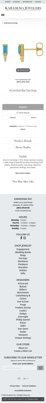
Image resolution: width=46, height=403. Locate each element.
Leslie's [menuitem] (23, 310)
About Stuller (23, 147)
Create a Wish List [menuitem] (23, 350)
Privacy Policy (15, 386)
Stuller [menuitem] (23, 331)
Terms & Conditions (29, 386)
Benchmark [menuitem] (23, 292)
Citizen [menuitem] (23, 298)
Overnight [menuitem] (23, 316)
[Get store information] (23, 211)
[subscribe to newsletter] (40, 368)
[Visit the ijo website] (26, 378)
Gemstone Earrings (11, 23)
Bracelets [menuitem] (23, 267)
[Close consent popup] (42, 399)
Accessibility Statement (23, 390)
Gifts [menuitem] (23, 273)
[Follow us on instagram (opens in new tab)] (24, 237)
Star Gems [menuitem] (23, 328)
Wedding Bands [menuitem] (23, 252)
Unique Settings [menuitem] (23, 337)
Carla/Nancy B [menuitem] (23, 295)
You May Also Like (23, 181)
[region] (23, 52)
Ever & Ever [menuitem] (23, 301)
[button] (7, 2)
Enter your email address (23, 363)
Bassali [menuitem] (22, 286)
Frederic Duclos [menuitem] (23, 307)
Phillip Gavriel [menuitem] (23, 319)
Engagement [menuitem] (23, 249)
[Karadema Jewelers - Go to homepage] (23, 8)
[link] (38, 2)
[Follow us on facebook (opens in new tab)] (21, 237)
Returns (33, 117)
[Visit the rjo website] (19, 378)
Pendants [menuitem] (23, 264)
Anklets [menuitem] (23, 270)
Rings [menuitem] (23, 255)
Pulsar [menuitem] (23, 322)
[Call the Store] (23, 208)
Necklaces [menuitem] (23, 261)
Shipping (13, 117)
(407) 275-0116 (23, 81)
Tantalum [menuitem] (23, 334)
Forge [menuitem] (23, 304)
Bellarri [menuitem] (23, 289)
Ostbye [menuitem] (23, 313)
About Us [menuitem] (23, 347)
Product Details (23, 140)
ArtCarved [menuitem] (23, 283)
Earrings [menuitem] (23, 258)
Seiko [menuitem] (23, 325)
